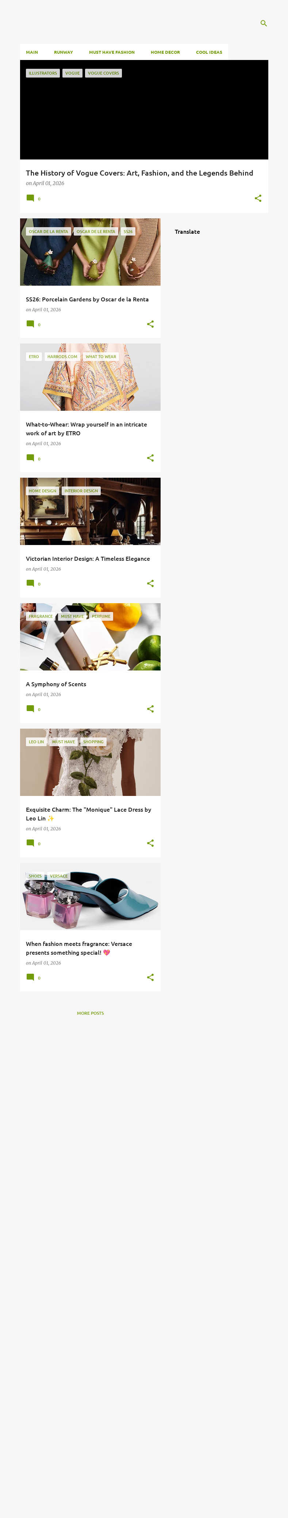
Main (32, 52)
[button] (258, 199)
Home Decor (165, 52)
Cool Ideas (209, 52)
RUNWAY (63, 52)
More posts (90, 1013)
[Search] (264, 23)
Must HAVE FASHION (112, 52)
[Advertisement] (90, 1264)
